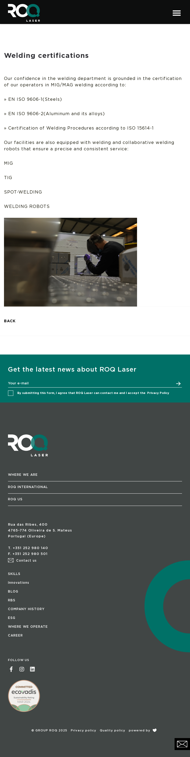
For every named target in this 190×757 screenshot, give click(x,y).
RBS (11, 600)
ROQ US (15, 499)
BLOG (13, 591)
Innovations (18, 582)
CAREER (15, 635)
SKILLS (14, 573)
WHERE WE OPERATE (28, 626)
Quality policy (112, 730)
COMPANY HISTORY (26, 609)
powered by (142, 730)
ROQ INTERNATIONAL (28, 487)
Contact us (22, 560)
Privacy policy (83, 730)
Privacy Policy (158, 393)
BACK (10, 321)
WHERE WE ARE (23, 474)
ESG (11, 617)
